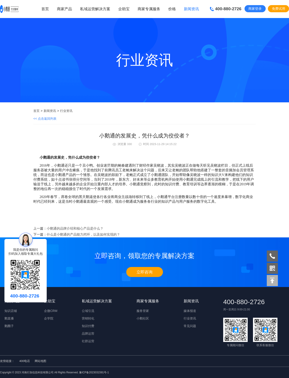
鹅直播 (9, 318)
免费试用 (278, 8)
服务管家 (142, 311)
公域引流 (88, 311)
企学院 (48, 318)
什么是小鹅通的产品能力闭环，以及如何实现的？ (83, 234)
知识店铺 (10, 311)
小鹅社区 (142, 318)
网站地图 (40, 361)
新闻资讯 (50, 111)
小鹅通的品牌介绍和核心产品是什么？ (75, 228)
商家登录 (255, 8)
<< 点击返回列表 (44, 118)
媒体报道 (190, 311)
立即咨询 (144, 272)
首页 (45, 9)
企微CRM (50, 311)
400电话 (24, 361)
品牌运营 (88, 333)
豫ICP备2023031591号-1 (94, 372)
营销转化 (88, 318)
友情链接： (7, 361)
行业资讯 (66, 111)
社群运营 (88, 341)
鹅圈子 (9, 326)
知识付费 (88, 326)
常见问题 (190, 326)
